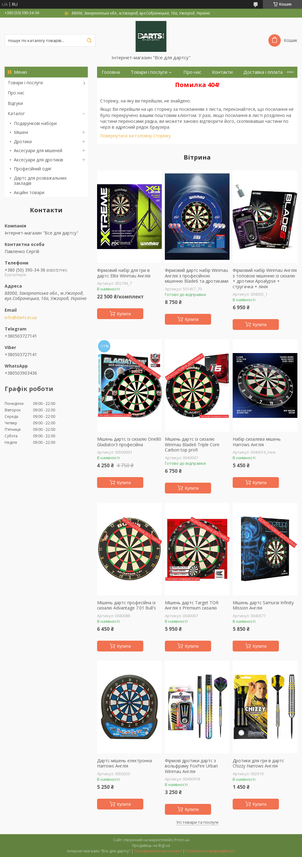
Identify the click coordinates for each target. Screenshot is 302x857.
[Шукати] (89, 40)
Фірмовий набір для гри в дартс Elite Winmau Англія (123, 273)
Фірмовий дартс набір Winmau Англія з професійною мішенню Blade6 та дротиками (196, 276)
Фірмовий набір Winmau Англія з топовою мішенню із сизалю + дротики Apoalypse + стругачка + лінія (265, 278)
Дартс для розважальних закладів (40, 180)
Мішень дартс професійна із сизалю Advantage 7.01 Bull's (126, 605)
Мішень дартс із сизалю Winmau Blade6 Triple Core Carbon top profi (192, 444)
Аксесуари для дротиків (38, 160)
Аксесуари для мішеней (38, 150)
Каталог (16, 113)
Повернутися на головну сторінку (135, 136)
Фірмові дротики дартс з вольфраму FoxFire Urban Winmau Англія (191, 766)
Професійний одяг (33, 169)
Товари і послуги (25, 82)
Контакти (222, 72)
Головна (111, 72)
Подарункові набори (35, 123)
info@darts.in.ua (21, 317)
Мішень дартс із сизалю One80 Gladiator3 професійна (129, 441)
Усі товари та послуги (197, 822)
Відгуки (15, 103)
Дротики (23, 141)
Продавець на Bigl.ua (151, 845)
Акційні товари (29, 192)
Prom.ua (181, 839)
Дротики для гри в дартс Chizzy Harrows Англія (258, 763)
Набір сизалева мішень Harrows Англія (257, 441)
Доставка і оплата (263, 72)
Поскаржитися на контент (158, 851)
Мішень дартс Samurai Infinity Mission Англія (263, 605)
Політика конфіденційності (210, 851)
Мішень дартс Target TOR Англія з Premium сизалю (191, 605)
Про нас (16, 93)
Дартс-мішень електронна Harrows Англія (124, 763)
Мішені (21, 132)
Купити (124, 313)
